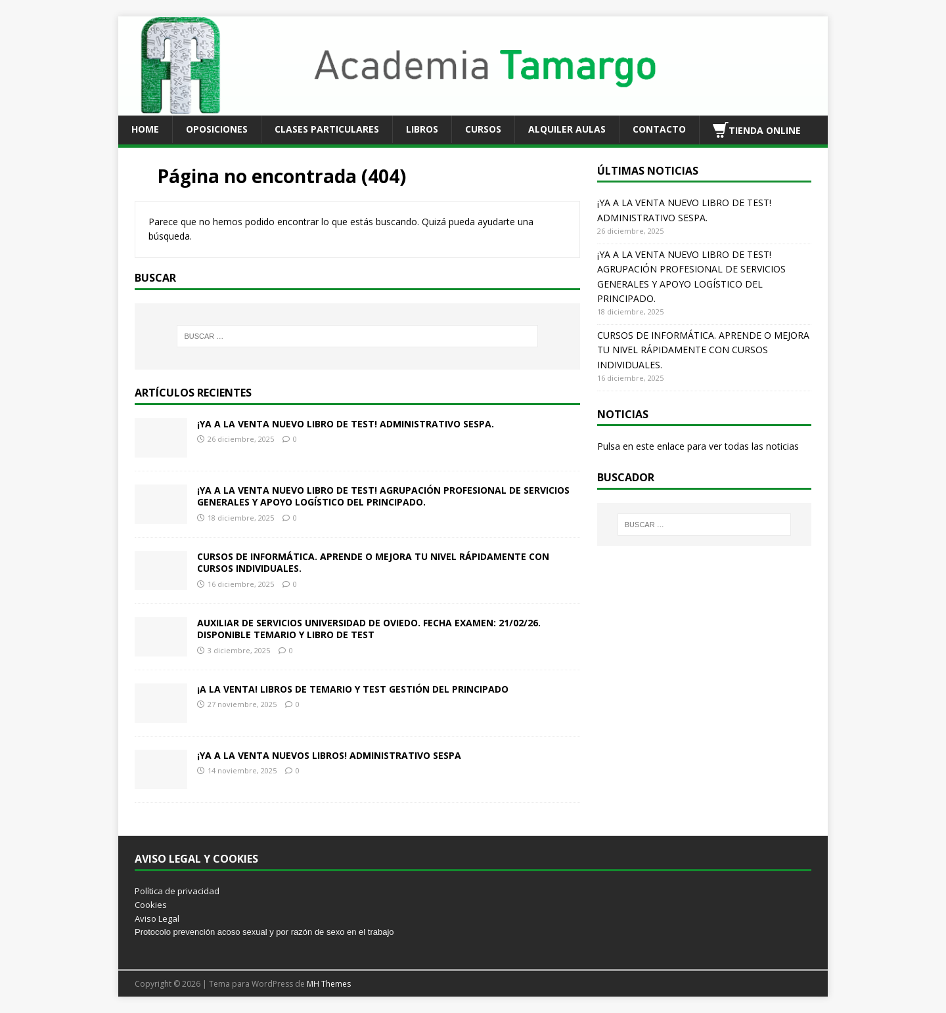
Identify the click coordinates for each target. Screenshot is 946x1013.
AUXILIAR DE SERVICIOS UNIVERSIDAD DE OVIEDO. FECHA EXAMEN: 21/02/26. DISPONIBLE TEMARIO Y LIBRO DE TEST (369, 628)
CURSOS (483, 129)
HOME (145, 129)
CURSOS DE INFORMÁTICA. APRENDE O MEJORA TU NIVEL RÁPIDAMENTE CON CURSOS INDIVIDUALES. (373, 562)
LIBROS (422, 129)
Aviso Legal (157, 918)
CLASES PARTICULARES (327, 129)
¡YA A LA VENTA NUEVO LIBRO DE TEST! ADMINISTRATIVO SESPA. (345, 424)
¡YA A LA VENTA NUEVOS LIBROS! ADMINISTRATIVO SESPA (329, 755)
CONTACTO (659, 129)
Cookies (151, 905)
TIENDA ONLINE (757, 130)
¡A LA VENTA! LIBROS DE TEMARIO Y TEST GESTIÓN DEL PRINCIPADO (352, 689)
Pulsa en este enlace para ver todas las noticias (698, 446)
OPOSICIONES (217, 129)
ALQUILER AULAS (567, 129)
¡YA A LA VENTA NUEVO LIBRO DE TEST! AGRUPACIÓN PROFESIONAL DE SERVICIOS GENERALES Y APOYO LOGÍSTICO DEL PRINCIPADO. (383, 496)
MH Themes (329, 983)
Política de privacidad (177, 891)
